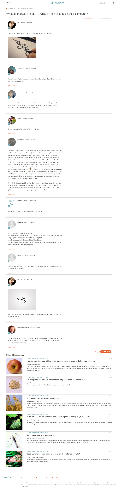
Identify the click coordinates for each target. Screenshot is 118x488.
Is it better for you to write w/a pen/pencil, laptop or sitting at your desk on (58, 417)
